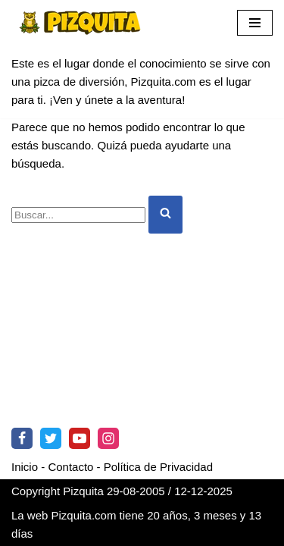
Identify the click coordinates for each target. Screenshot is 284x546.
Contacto (70, 466)
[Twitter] (50, 438)
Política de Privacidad (158, 466)
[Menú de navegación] (255, 23)
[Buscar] (78, 215)
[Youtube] (79, 438)
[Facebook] (22, 438)
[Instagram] (108, 438)
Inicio (24, 466)
